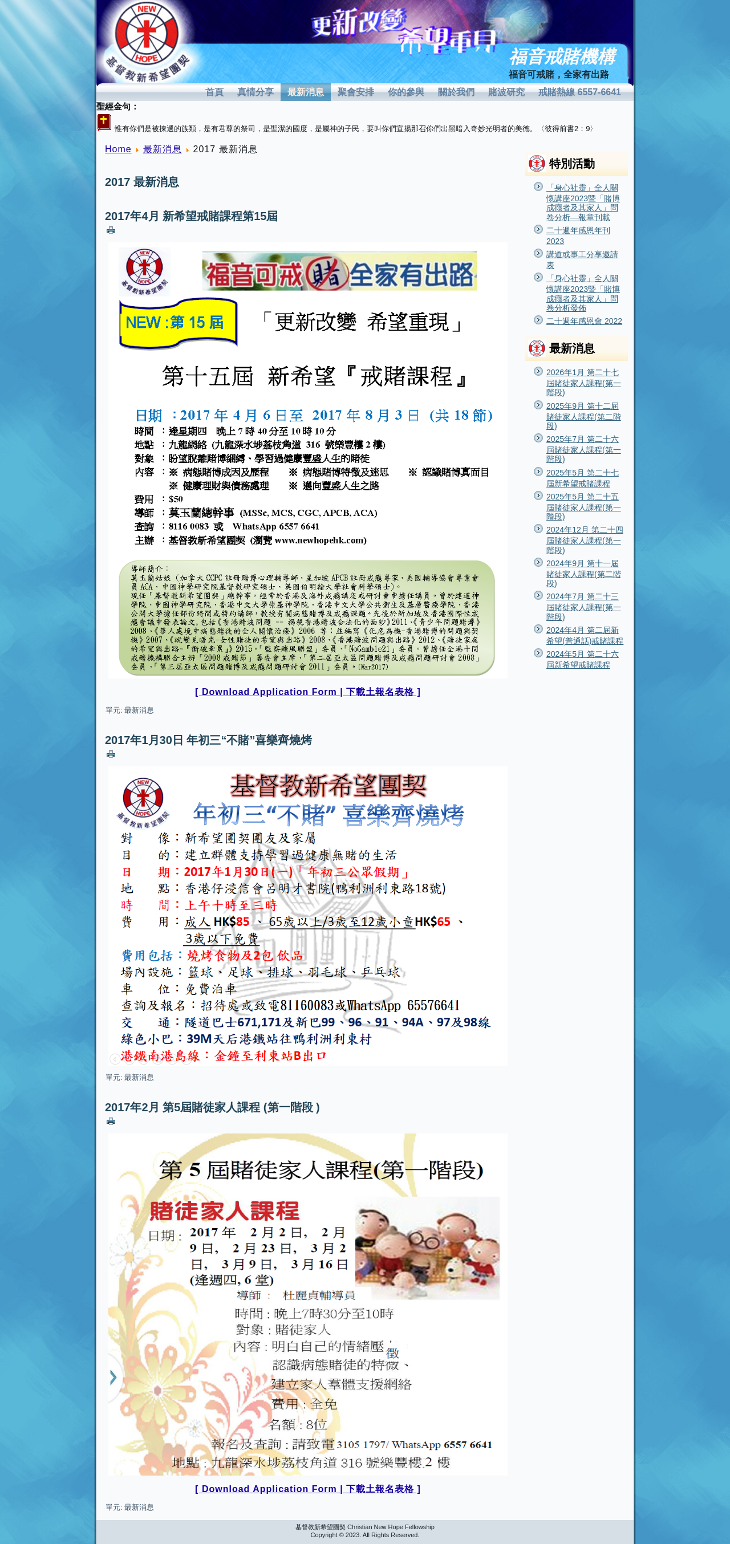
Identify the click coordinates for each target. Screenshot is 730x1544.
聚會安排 (356, 92)
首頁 (214, 92)
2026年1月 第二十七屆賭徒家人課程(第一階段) (583, 382)
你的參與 (406, 92)
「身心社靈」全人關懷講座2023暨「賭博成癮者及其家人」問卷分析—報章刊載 (583, 202)
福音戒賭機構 (562, 57)
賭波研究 (506, 92)
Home (118, 149)
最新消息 (305, 92)
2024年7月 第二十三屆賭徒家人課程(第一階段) (583, 606)
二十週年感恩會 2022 (584, 321)
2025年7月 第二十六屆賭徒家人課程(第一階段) (583, 449)
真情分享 (255, 92)
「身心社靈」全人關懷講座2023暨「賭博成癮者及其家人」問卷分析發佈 (583, 293)
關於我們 (456, 92)
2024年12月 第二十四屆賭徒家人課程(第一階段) (584, 539)
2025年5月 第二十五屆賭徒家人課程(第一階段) (583, 506)
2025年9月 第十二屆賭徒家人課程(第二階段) (583, 415)
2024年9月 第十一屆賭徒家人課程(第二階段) (583, 573)
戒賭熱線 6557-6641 (579, 92)
